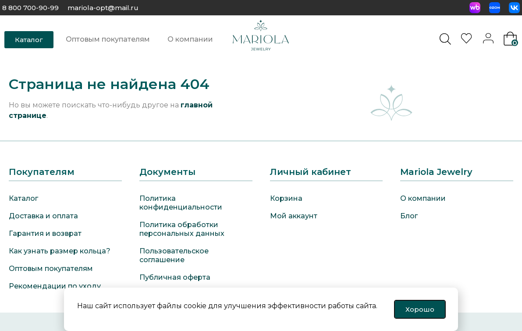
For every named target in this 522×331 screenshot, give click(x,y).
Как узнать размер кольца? (59, 251)
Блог (409, 216)
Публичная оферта (174, 277)
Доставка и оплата (43, 216)
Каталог (23, 198)
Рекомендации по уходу (55, 286)
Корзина (286, 198)
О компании (190, 39)
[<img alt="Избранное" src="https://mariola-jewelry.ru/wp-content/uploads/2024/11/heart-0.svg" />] (468, 41)
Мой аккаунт (293, 216)
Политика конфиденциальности (180, 202)
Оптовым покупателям (108, 39)
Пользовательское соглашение (174, 255)
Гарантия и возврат (45, 233)
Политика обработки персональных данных (181, 229)
